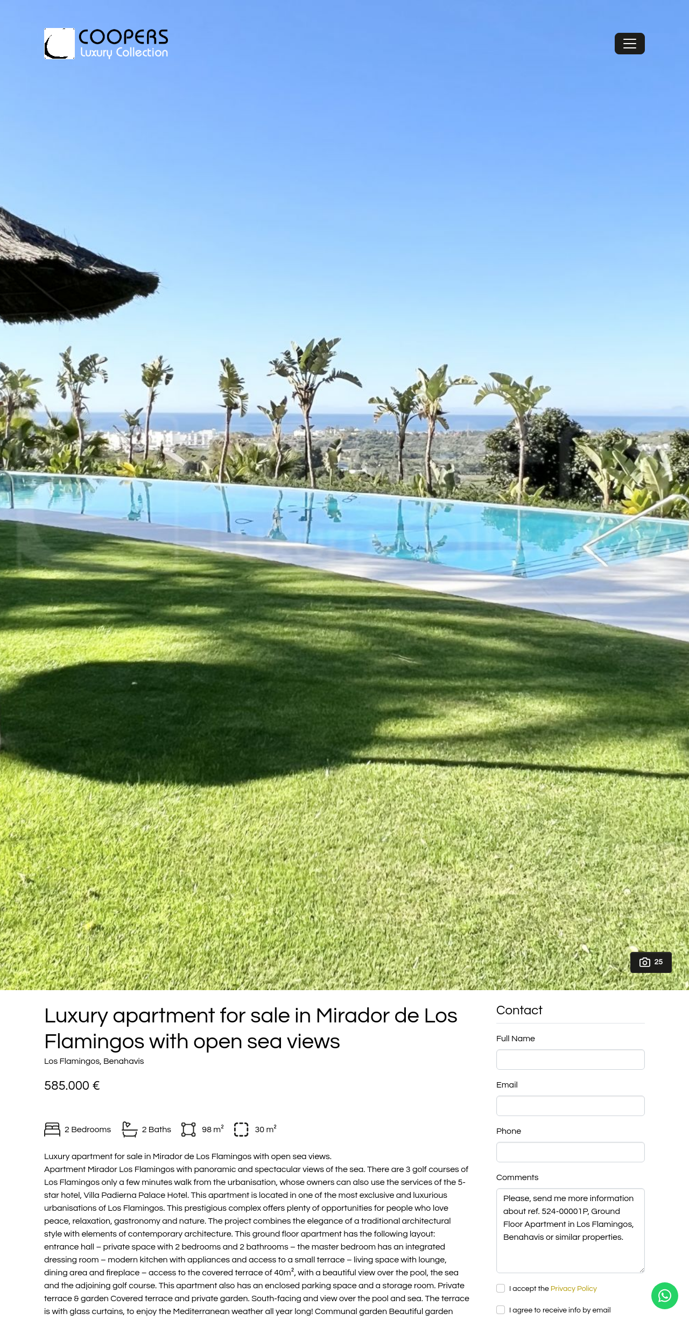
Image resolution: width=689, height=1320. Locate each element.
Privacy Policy (574, 1289)
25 (651, 962)
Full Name (515, 1038)
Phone (508, 1131)
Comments (517, 1177)
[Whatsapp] (664, 1295)
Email (507, 1085)
